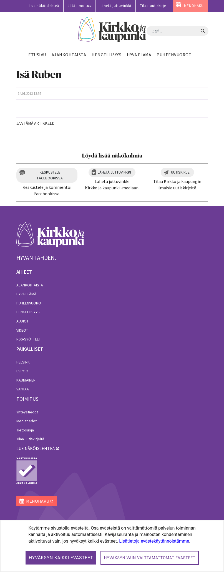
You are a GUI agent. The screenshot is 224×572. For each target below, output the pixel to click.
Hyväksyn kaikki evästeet (61, 557)
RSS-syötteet (28, 339)
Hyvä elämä (26, 293)
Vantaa (22, 389)
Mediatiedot (26, 420)
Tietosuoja (25, 430)
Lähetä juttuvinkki (115, 5)
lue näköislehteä (35, 448)
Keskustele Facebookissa (50, 175)
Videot (22, 330)
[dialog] (112, 546)
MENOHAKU (194, 5)
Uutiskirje (180, 172)
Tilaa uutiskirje (153, 5)
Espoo (22, 370)
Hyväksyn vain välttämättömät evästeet (149, 558)
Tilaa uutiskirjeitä (30, 438)
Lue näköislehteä (44, 5)
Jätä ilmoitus (79, 5)
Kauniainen (26, 380)
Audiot (22, 321)
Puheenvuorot (29, 303)
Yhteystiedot (27, 412)
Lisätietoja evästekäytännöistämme (154, 541)
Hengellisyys (28, 311)
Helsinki (23, 362)
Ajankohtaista (29, 285)
